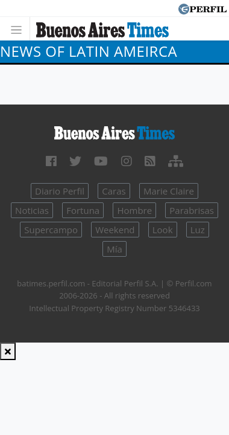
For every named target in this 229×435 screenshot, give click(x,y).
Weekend (114, 230)
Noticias (32, 210)
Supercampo (51, 230)
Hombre (134, 210)
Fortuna (82, 210)
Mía (114, 249)
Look (162, 230)
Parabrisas (191, 210)
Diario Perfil (59, 191)
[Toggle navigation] (20, 28)
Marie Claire (168, 191)
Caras (113, 191)
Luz (197, 230)
